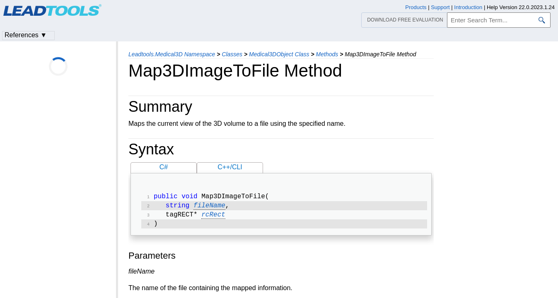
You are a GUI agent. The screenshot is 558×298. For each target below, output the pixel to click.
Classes (232, 54)
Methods (327, 54)
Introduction (468, 7)
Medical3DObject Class (279, 54)
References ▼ (26, 34)
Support (440, 7)
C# (163, 167)
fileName (209, 207)
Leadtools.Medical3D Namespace (171, 54)
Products (415, 7)
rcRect (213, 217)
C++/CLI (229, 167)
